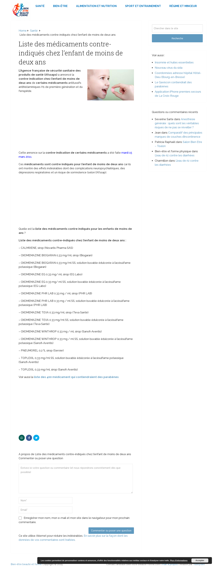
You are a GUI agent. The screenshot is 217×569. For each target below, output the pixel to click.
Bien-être (60, 6)
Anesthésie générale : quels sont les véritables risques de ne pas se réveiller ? (177, 123)
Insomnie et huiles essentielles (174, 62)
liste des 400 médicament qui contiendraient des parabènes (76, 377)
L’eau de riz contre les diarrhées (174, 155)
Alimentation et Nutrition (96, 6)
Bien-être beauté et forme (26, 564)
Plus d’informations (179, 560)
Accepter (199, 560)
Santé (40, 6)
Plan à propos (170, 564)
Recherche (177, 38)
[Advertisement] (76, 125)
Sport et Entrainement (143, 6)
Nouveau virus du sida (168, 67)
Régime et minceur (183, 6)
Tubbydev (199, 564)
